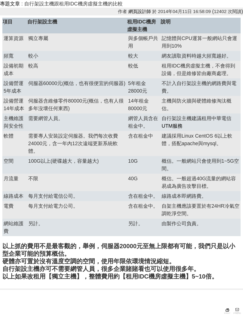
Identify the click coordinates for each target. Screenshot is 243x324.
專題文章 (10, 4)
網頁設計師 (139, 11)
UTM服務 (172, 126)
